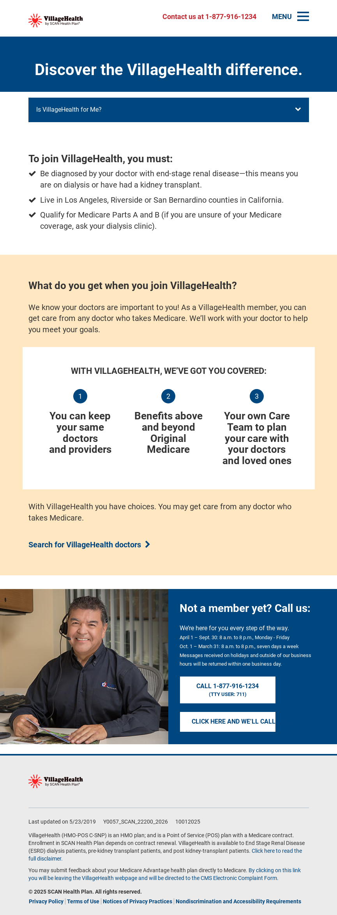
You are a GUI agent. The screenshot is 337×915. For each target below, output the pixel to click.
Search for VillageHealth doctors (84, 544)
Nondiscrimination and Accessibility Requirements (238, 901)
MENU (290, 16)
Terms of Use (83, 901)
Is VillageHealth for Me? (168, 109)
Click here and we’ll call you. (234, 721)
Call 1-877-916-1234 (228, 690)
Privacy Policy (46, 901)
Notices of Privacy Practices (137, 901)
